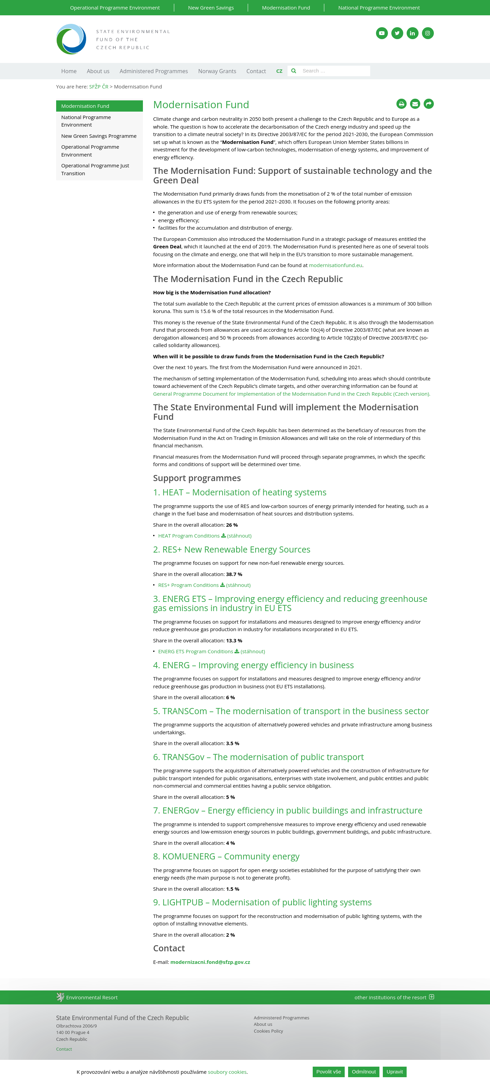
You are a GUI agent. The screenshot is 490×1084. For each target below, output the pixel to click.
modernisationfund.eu (335, 265)
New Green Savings (211, 7)
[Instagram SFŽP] (428, 33)
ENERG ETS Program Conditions (196, 651)
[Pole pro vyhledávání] (335, 71)
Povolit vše (328, 1071)
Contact (256, 71)
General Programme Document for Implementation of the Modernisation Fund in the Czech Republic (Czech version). (291, 393)
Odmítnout (364, 1071)
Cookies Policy (268, 1031)
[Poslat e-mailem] (415, 104)
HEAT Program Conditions (189, 535)
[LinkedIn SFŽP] (413, 33)
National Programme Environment (379, 7)
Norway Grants (217, 71)
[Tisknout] (401, 104)
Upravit (395, 1071)
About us (98, 71)
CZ (279, 70)
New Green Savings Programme (98, 135)
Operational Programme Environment (115, 7)
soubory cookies (227, 1071)
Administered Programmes (154, 71)
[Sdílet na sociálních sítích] (429, 104)
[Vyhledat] (294, 71)
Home (69, 71)
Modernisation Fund (286, 7)
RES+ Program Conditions (188, 584)
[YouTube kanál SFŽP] (382, 33)
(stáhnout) (236, 535)
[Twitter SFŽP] (397, 33)
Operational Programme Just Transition (95, 169)
